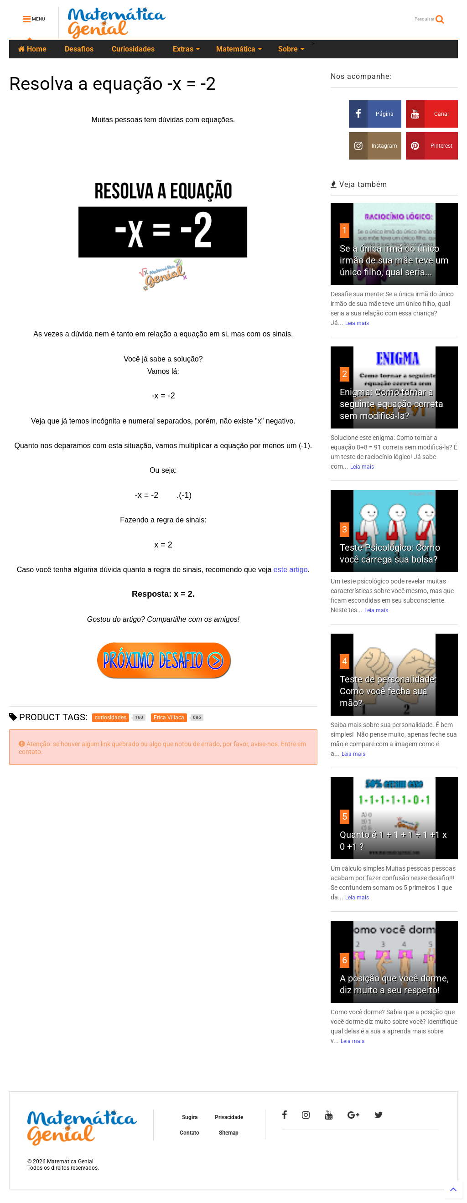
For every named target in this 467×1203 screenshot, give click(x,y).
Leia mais (357, 323)
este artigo (291, 569)
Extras (186, 49)
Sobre (291, 49)
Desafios (79, 49)
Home (32, 49)
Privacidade (229, 1117)
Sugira (189, 1117)
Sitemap (229, 1133)
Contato (189, 1133)
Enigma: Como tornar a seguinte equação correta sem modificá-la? (391, 404)
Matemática (239, 49)
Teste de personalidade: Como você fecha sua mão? (388, 691)
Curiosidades (133, 49)
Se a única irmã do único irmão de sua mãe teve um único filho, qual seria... (394, 260)
